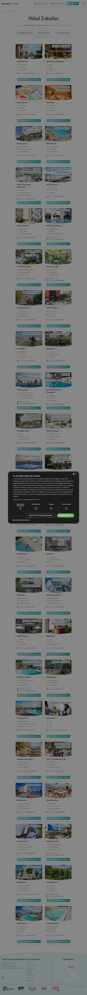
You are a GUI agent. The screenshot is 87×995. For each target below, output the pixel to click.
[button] (43, 499)
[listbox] (74, 474)
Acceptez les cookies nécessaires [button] (40, 515)
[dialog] (43, 498)
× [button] (76, 474)
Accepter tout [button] (65, 515)
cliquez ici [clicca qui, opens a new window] (16, 496)
